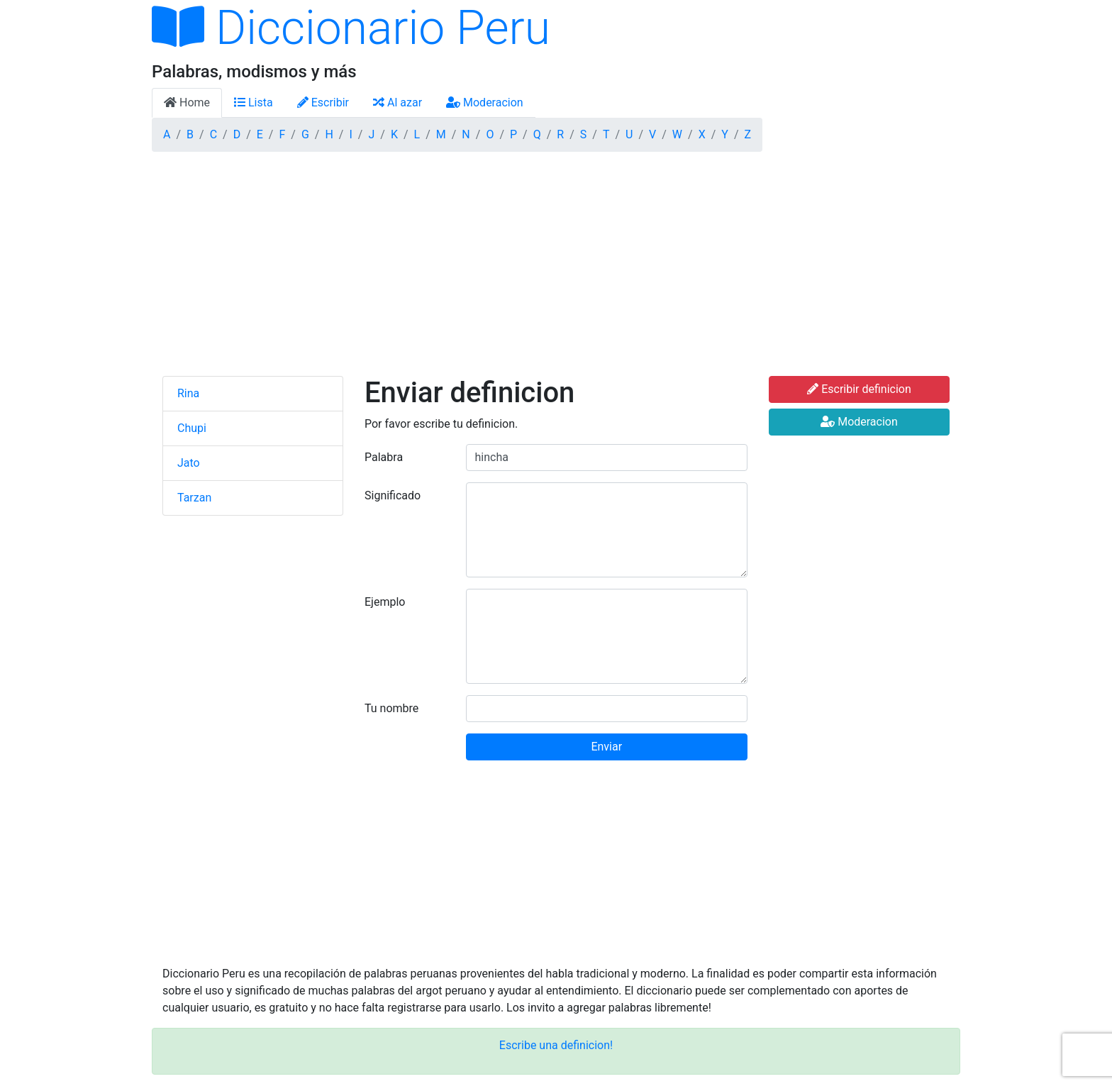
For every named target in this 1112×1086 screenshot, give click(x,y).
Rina (188, 393)
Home (187, 102)
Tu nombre (391, 708)
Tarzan (194, 497)
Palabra (384, 457)
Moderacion (484, 102)
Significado (393, 495)
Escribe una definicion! (556, 1045)
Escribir (323, 102)
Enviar (606, 746)
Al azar (397, 102)
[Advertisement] (556, 269)
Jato (188, 463)
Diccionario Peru (351, 28)
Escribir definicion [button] (859, 389)
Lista (253, 102)
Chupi (191, 428)
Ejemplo (385, 602)
